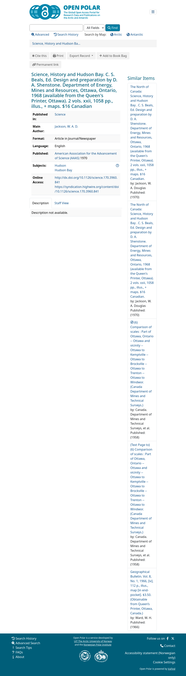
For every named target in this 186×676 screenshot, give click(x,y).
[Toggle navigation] (153, 12)
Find (113, 27)
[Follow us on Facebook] (168, 638)
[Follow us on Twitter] (172, 638)
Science (60, 114)
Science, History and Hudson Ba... (56, 43)
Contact (169, 646)
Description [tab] (40, 203)
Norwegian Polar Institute (97, 644)
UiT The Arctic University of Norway (93, 641)
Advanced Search (28, 643)
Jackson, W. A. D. (66, 126)
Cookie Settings (164, 662)
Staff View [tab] (62, 203)
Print (58, 55)
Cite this (39, 55)
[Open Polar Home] (64, 12)
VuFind (171, 668)
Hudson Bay (63, 170)
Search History (26, 638)
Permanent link (45, 64)
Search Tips (24, 648)
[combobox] (56, 27)
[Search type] (94, 27)
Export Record (80, 56)
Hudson (60, 165)
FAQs (19, 652)
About (20, 657)
